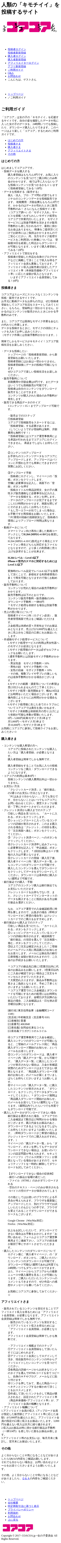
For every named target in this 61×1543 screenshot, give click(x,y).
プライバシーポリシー (21, 1509)
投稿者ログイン (17, 49)
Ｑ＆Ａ (26, 1478)
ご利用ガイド (15, 69)
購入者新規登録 (17, 59)
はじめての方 (15, 140)
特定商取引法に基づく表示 (23, 1506)
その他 (12, 154)
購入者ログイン (17, 56)
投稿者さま (14, 143)
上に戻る (13, 1519)
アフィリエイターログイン (23, 63)
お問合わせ (14, 76)
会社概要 (13, 1502)
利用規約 (13, 1513)
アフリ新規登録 (17, 66)
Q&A (11, 73)
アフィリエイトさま (19, 150)
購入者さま (14, 147)
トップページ (15, 94)
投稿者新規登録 (17, 52)
